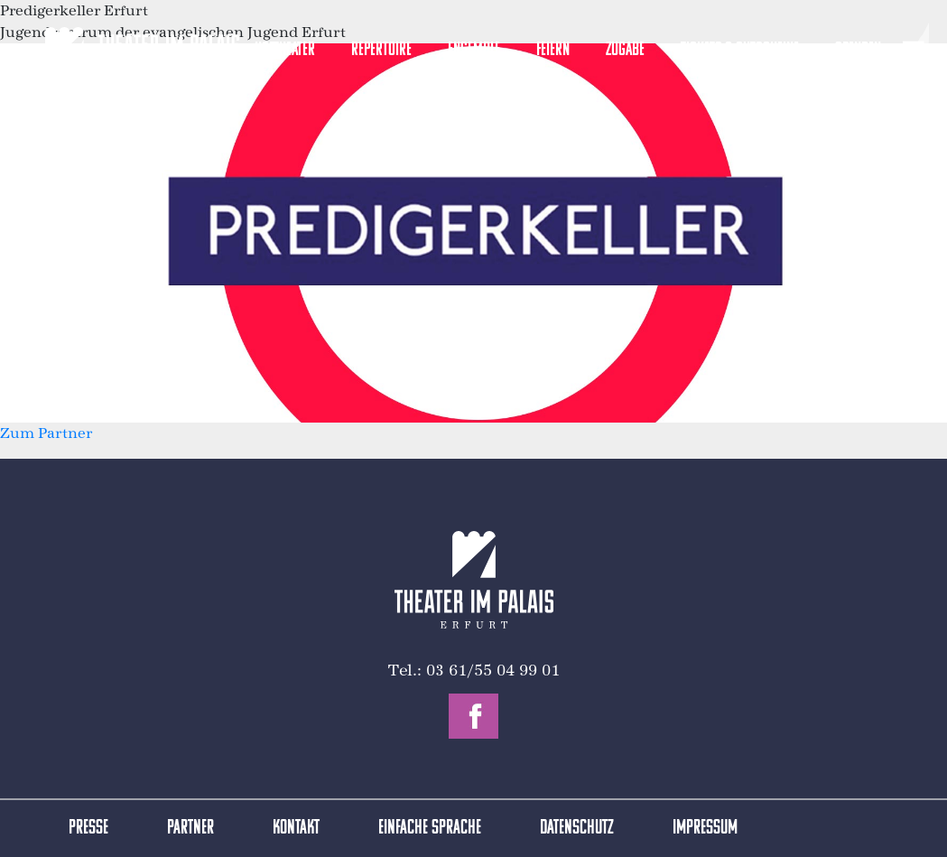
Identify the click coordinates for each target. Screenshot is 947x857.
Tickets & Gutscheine (740, 50)
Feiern (553, 50)
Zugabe (625, 50)
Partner (190, 828)
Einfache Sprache (429, 828)
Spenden (858, 50)
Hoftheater (285, 50)
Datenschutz (577, 828)
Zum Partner (46, 433)
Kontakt (296, 828)
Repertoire (381, 50)
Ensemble (474, 50)
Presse (88, 828)
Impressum (705, 828)
